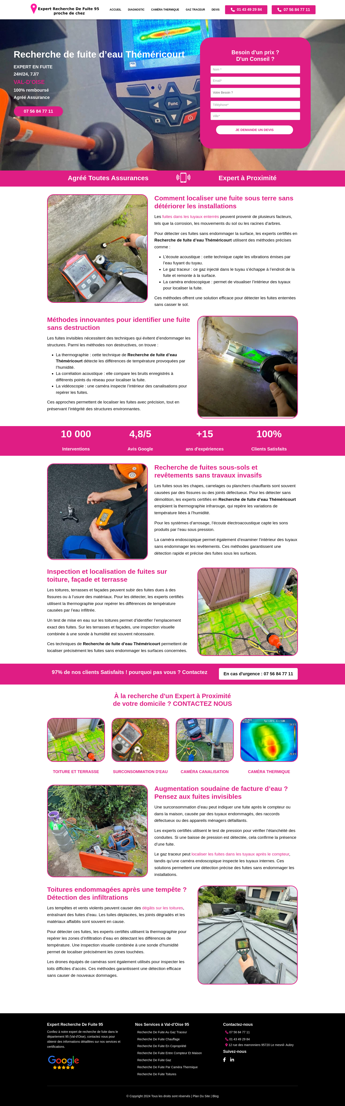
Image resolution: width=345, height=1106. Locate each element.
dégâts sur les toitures (162, 908)
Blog (215, 1096)
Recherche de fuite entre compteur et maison (169, 1053)
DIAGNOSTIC (136, 9)
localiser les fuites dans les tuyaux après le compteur (240, 854)
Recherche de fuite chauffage (158, 1039)
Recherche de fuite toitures (156, 1074)
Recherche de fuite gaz (154, 1060)
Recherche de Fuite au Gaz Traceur (162, 1032)
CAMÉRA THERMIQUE (165, 9)
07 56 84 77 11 (293, 9)
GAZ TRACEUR (195, 9)
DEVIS (216, 9)
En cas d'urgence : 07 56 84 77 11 (258, 673)
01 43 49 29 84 (246, 9)
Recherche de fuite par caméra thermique (167, 1067)
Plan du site (201, 1096)
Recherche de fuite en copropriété (161, 1046)
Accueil (115, 9)
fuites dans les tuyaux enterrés (190, 216)
